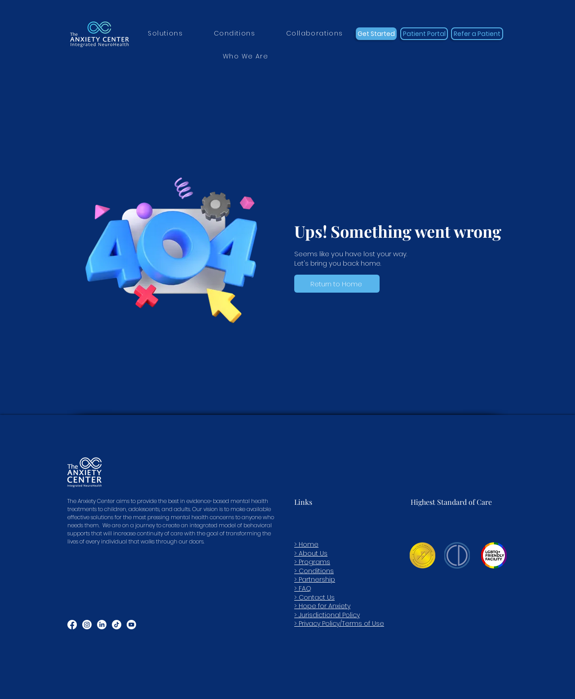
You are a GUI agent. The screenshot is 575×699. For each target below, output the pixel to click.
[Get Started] (376, 33)
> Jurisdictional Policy (327, 614)
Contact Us (317, 597)
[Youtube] (131, 624)
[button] (165, 34)
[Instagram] (87, 624)
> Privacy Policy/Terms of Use (339, 623)
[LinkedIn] (101, 624)
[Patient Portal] (424, 33)
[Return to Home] (337, 284)
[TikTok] (116, 624)
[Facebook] (72, 624)
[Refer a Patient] (477, 33)
